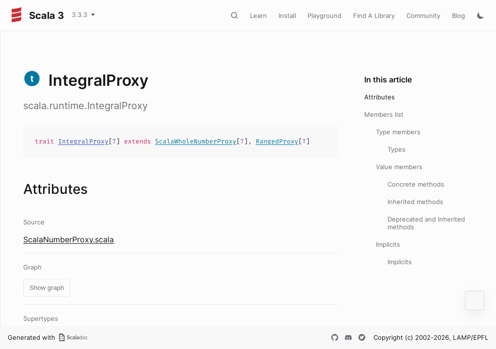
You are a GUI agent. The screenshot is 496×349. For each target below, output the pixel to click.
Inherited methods (415, 202)
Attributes (379, 97)
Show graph (47, 287)
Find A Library (374, 15)
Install (287, 15)
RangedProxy (277, 141)
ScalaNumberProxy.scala (68, 239)
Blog (458, 15)
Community (423, 15)
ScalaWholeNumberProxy (195, 141)
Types (396, 149)
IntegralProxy (83, 141)
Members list (383, 114)
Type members (398, 132)
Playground (324, 15)
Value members (399, 167)
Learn (258, 15)
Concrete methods (416, 184)
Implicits (388, 244)
